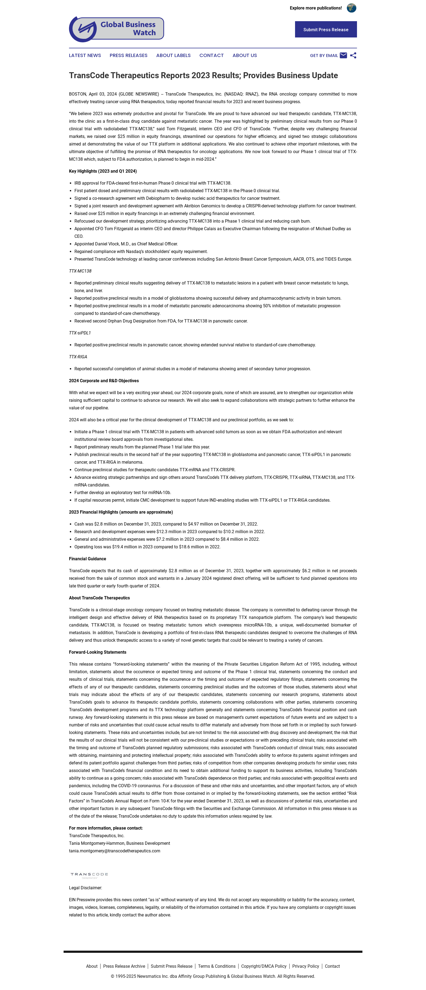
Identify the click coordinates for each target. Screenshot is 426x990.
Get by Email (328, 55)
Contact (211, 55)
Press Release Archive (124, 966)
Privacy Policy (305, 966)
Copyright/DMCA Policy (264, 966)
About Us (245, 55)
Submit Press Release (171, 966)
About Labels (173, 55)
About (92, 966)
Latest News (85, 55)
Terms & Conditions (217, 966)
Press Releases (129, 55)
